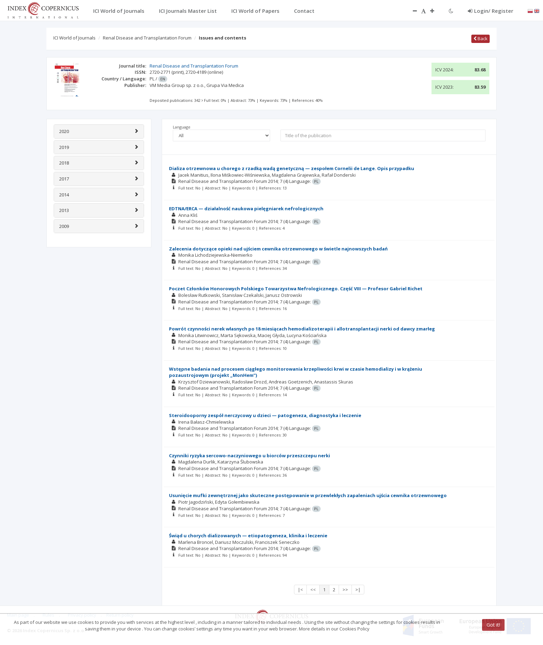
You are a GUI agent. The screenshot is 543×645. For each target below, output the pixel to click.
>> (345, 589)
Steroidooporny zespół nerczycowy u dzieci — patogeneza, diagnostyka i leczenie (265, 415)
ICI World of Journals (74, 38)
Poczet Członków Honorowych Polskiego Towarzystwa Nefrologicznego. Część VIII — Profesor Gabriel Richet (295, 288)
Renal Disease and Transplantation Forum (147, 38)
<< (313, 589)
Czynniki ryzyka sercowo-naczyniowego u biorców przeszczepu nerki (249, 455)
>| (357, 589)
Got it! (493, 624)
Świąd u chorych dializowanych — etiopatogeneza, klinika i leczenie (248, 535)
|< (300, 589)
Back (480, 38)
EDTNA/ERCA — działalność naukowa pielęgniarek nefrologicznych (246, 208)
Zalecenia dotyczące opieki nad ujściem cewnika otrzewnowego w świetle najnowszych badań (278, 249)
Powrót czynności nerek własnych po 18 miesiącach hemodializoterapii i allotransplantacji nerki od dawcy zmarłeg (302, 329)
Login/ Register (490, 10)
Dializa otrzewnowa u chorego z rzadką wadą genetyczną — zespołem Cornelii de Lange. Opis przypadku (291, 168)
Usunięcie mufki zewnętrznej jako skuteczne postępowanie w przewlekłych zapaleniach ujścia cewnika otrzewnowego (308, 495)
